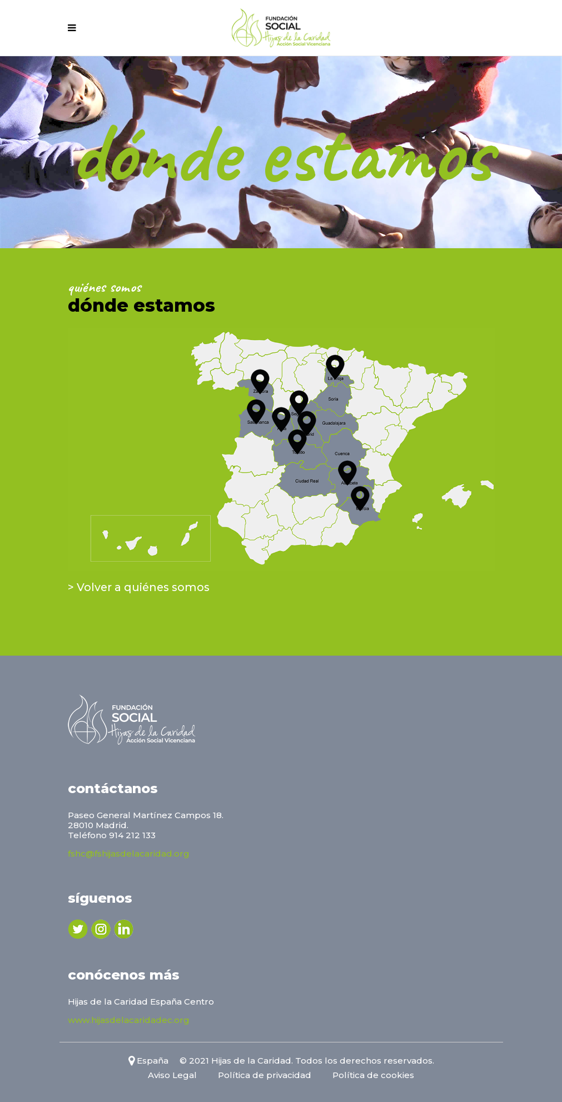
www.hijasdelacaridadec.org (129, 1020)
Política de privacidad (264, 1075)
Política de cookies (373, 1075)
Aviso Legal (172, 1075)
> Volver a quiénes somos (139, 587)
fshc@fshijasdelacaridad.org (129, 853)
